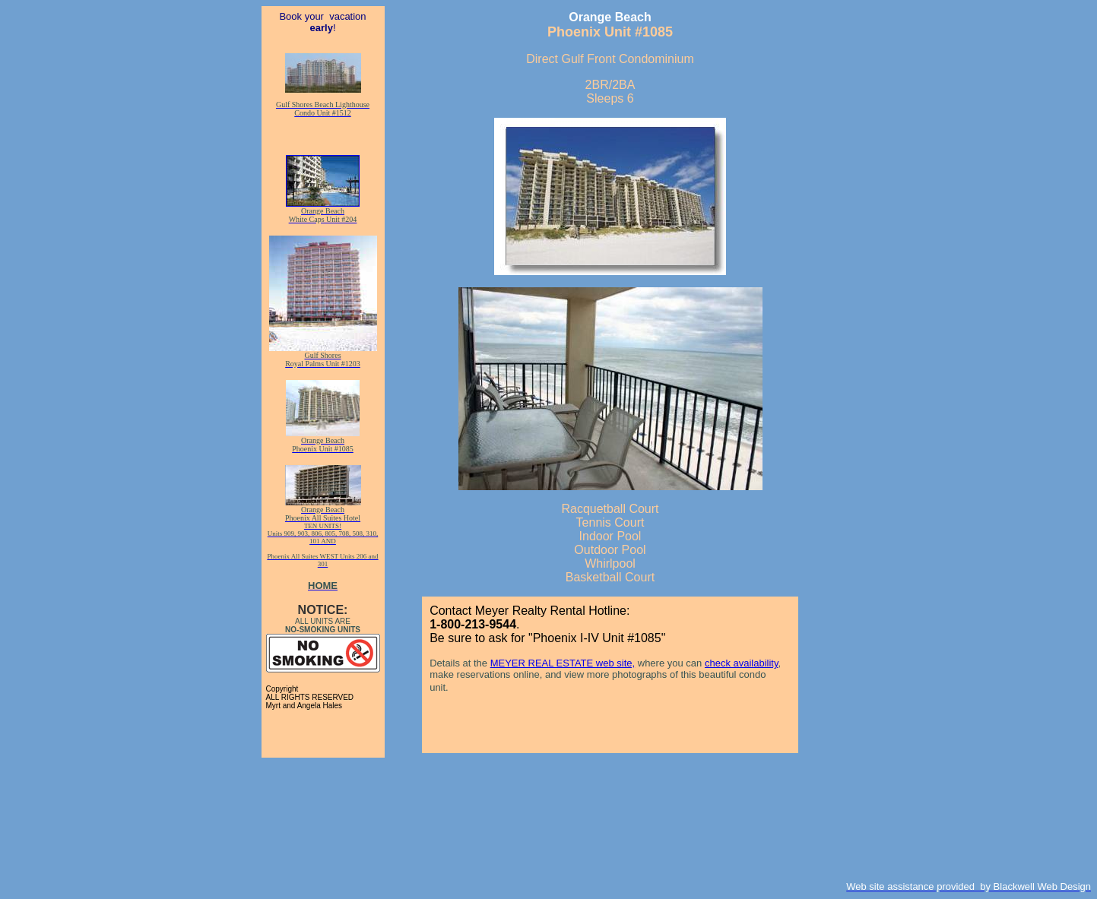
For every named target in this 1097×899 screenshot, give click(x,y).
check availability (741, 663)
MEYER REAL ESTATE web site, (562, 663)
